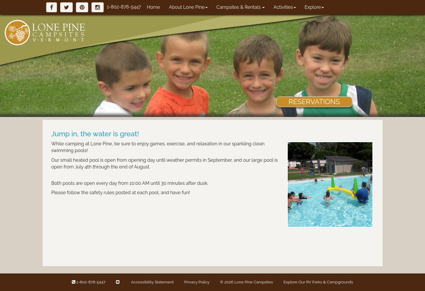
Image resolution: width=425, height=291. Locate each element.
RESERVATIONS (314, 101)
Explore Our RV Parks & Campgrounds (318, 282)
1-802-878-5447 (124, 7)
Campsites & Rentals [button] (240, 7)
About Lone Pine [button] (188, 7)
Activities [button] (284, 7)
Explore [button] (314, 7)
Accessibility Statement (152, 282)
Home (153, 7)
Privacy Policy (196, 282)
